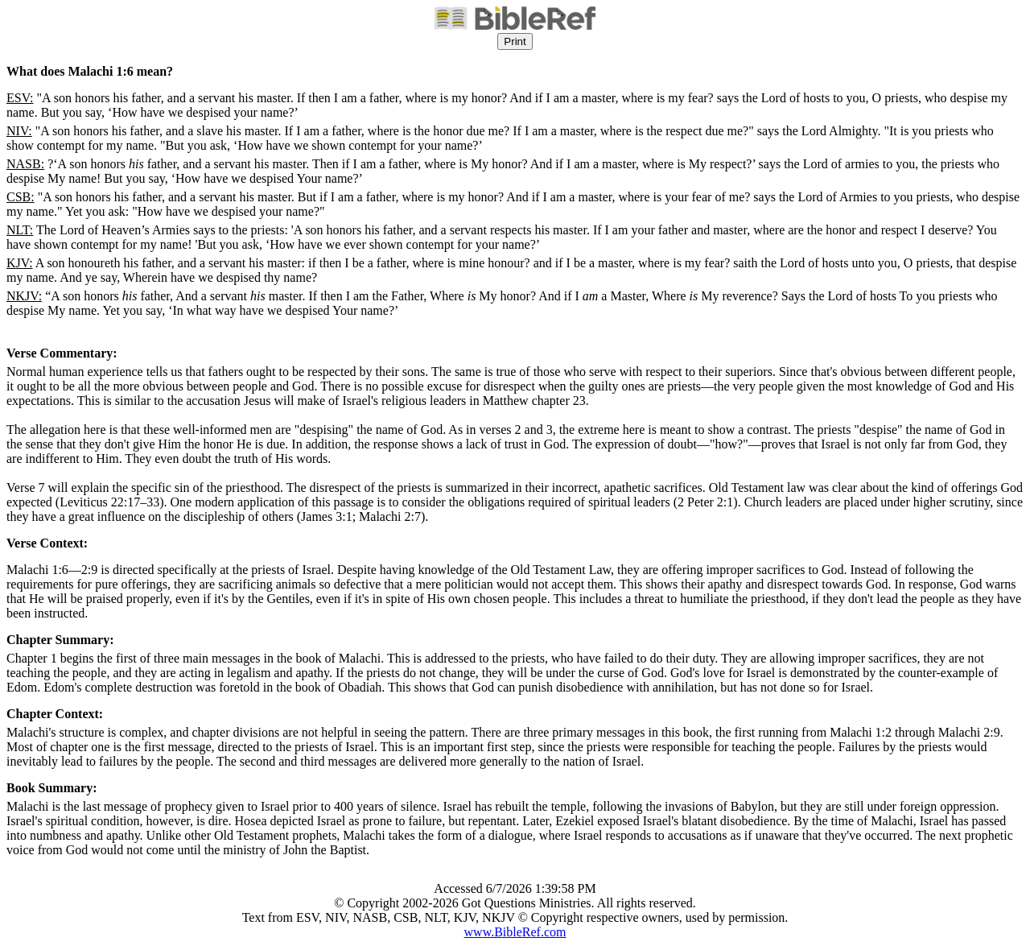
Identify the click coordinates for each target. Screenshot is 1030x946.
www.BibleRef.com (515, 932)
